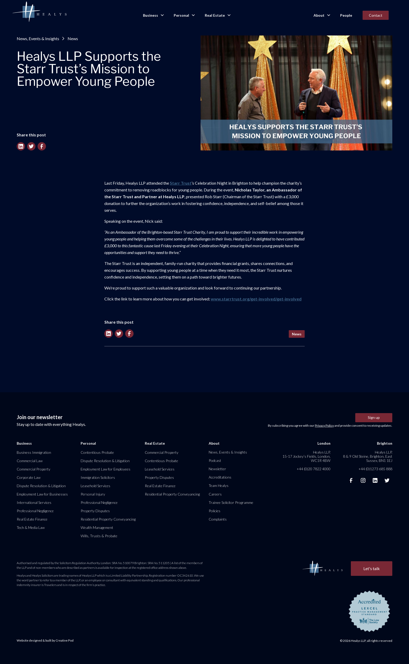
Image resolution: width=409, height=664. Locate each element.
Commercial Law (30, 460)
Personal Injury (93, 494)
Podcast (215, 460)
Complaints (218, 519)
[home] (39, 12)
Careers (215, 494)
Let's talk (371, 568)
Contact (375, 15)
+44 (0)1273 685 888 (375, 469)
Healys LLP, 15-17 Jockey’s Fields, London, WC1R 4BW (306, 456)
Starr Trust (180, 182)
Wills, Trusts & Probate (99, 536)
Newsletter (217, 469)
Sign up (374, 417)
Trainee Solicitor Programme (231, 502)
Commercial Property (33, 469)
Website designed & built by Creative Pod (45, 640)
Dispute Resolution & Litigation (41, 486)
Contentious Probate (97, 452)
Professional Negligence (35, 511)
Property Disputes (95, 511)
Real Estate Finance (32, 519)
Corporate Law (28, 477)
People (346, 15)
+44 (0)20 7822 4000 (313, 469)
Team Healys (218, 485)
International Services (34, 502)
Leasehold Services (95, 486)
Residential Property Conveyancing (108, 519)
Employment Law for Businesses (42, 494)
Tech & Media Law (31, 527)
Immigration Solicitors (98, 477)
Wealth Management (97, 527)
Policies (214, 511)
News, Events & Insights (38, 38)
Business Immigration (34, 452)
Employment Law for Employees (105, 469)
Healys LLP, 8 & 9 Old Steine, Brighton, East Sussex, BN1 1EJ (367, 456)
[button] (153, 15)
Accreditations (220, 477)
